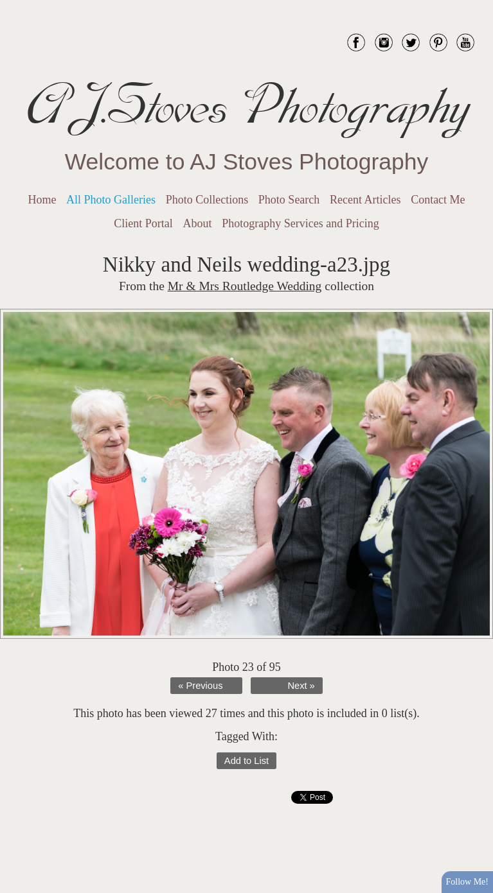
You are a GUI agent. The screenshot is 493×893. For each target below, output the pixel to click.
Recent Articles (365, 199)
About (197, 223)
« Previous (200, 686)
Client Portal (143, 223)
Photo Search (288, 199)
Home (42, 199)
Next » (300, 686)
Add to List (246, 761)
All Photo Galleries (111, 199)
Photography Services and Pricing (300, 223)
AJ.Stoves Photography (247, 106)
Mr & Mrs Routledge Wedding (245, 286)
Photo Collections (207, 199)
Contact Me (438, 199)
